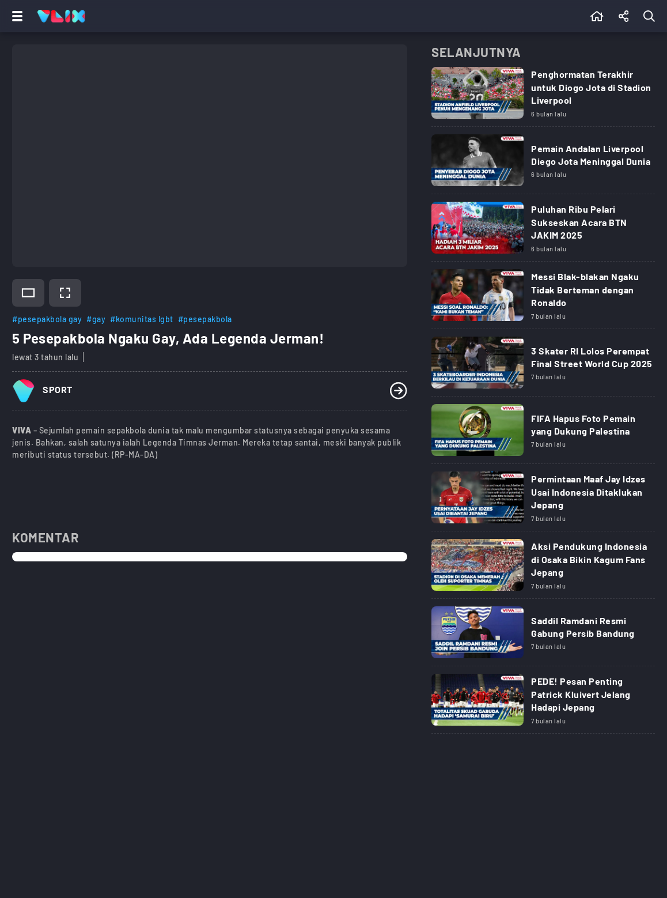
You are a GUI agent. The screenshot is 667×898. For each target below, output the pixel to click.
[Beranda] (597, 16)
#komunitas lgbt (141, 319)
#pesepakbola (205, 319)
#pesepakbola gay (47, 319)
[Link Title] (543, 97)
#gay (95, 319)
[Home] (61, 16)
